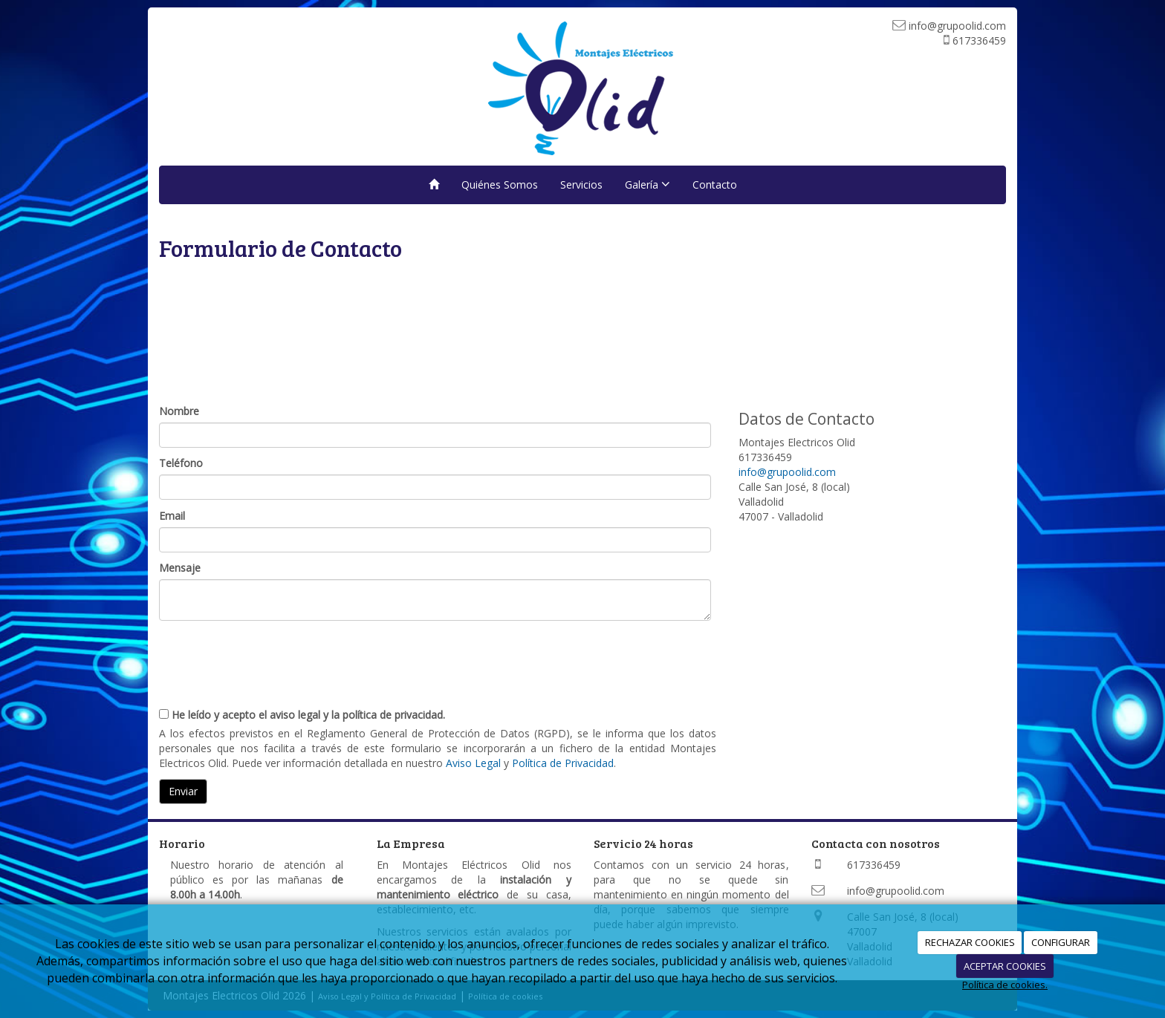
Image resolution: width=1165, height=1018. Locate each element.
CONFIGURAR (1060, 942)
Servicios (581, 184)
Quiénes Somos (499, 184)
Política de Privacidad (563, 763)
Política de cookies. (1005, 984)
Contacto (714, 184)
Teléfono (181, 463)
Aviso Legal (473, 763)
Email (172, 516)
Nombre (179, 411)
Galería (647, 184)
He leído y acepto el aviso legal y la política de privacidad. (302, 715)
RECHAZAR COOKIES (970, 942)
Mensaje (180, 568)
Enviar (183, 791)
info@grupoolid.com (787, 472)
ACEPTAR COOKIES (1005, 966)
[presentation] (272, 658)
